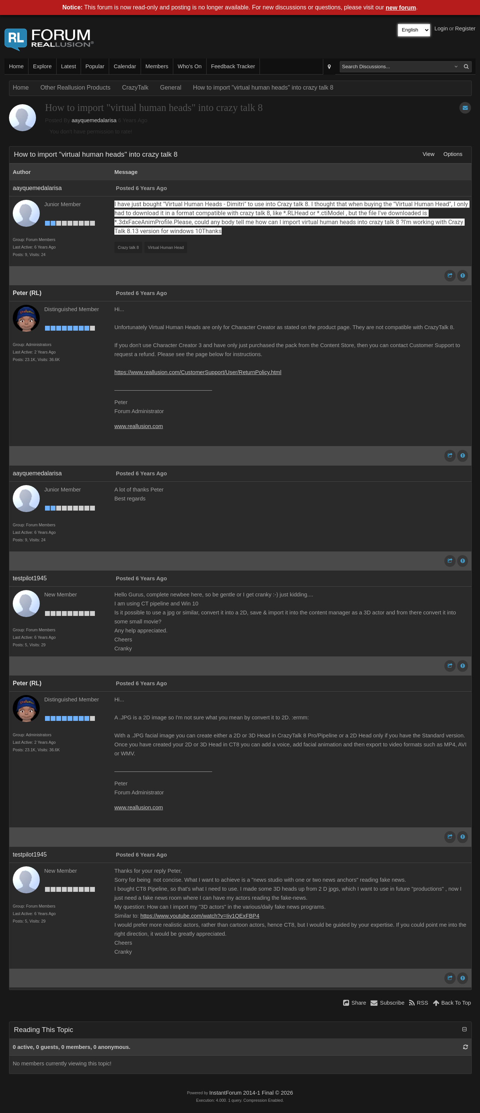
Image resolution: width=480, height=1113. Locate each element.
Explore (42, 66)
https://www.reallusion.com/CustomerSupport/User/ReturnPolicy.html (197, 372)
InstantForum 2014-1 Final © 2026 (251, 1093)
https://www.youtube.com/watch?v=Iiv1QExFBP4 (199, 916)
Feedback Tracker (233, 66)
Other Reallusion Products (75, 87)
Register (465, 28)
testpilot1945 (30, 578)
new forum (401, 7)
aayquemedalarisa (94, 120)
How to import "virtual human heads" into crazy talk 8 (263, 87)
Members (157, 66)
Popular (95, 66)
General (171, 87)
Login (441, 28)
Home (16, 66)
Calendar (124, 66)
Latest (69, 66)
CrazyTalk (135, 87)
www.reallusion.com (138, 426)
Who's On (189, 66)
